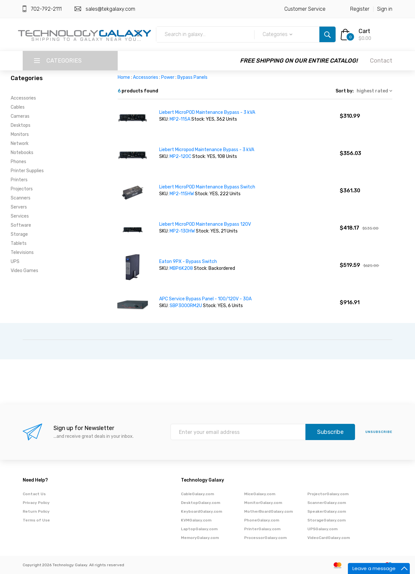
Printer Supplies (27, 170)
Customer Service (305, 9)
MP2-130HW (182, 231)
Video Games (24, 270)
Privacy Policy (36, 502)
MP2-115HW (182, 194)
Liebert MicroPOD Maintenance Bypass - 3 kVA (207, 112)
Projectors (22, 189)
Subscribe (330, 432)
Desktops (20, 125)
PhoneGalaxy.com (261, 520)
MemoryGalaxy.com (200, 537)
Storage (19, 234)
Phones (18, 161)
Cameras (20, 116)
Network (20, 143)
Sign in (384, 9)
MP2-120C (180, 156)
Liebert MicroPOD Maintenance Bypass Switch (207, 187)
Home (124, 77)
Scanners (20, 198)
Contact (381, 60)
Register (359, 9)
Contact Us (34, 494)
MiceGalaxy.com (259, 494)
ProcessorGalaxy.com (265, 537)
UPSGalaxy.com (322, 529)
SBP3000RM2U (186, 305)
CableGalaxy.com (197, 494)
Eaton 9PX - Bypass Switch (188, 261)
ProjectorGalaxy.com (328, 494)
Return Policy (36, 511)
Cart (364, 31)
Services (20, 216)
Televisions (22, 252)
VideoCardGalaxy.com (328, 537)
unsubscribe (378, 432)
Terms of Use (36, 520)
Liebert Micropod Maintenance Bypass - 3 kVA (206, 149)
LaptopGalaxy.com (199, 529)
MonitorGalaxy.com (263, 502)
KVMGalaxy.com (196, 520)
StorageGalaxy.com (326, 520)
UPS (15, 261)
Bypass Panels (192, 77)
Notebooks (22, 152)
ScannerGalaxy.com (326, 502)
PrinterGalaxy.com (262, 529)
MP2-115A (180, 119)
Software (21, 225)
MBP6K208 (181, 268)
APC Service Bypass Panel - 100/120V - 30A (205, 299)
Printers (19, 180)
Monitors (20, 134)
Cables (18, 107)
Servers (19, 207)
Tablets (19, 243)
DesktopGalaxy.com (200, 502)
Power (167, 77)
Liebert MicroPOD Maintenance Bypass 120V (205, 224)
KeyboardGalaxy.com (201, 511)
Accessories (23, 98)
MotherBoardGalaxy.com (268, 511)
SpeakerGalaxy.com (326, 511)
